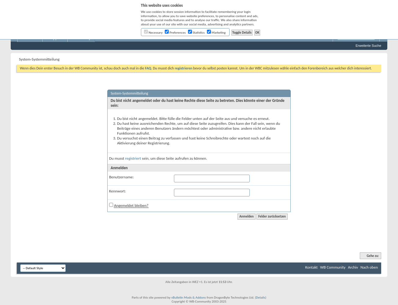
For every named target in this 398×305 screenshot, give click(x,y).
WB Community (332, 267)
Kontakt (311, 267)
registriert (133, 158)
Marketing (216, 33)
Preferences (175, 33)
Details (260, 297)
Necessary (153, 33)
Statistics (196, 33)
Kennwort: (117, 191)
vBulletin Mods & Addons (188, 297)
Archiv (353, 267)
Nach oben (369, 267)
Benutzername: (121, 177)
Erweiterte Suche (368, 45)
